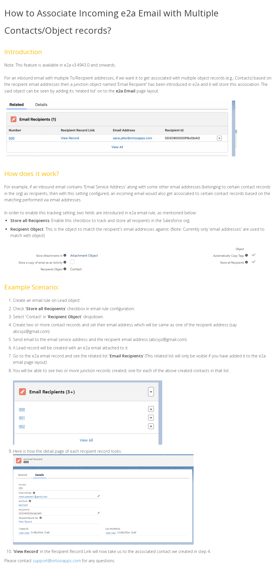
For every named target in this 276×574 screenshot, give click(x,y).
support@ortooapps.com (57, 560)
